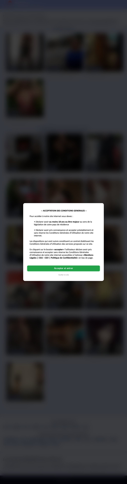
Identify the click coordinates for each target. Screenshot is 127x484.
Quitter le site (63, 275)
